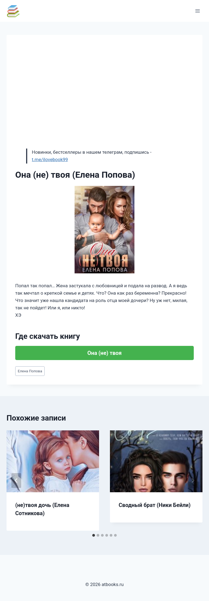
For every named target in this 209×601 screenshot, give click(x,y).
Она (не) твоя (104, 353)
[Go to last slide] (16, 480)
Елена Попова (30, 371)
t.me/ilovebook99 (50, 159)
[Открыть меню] (197, 11)
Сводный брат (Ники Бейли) (154, 505)
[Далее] (193, 480)
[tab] (93, 535)
